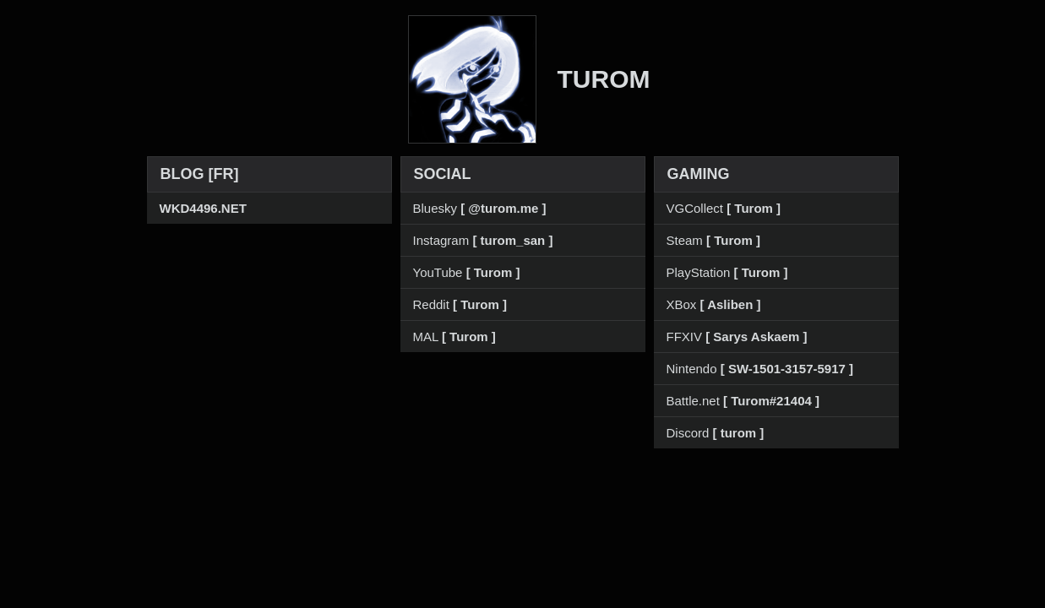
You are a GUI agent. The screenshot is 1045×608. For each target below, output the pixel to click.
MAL (454, 336)
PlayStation (727, 272)
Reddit (460, 304)
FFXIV (737, 336)
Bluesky (480, 208)
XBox (714, 304)
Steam (713, 240)
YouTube (466, 272)
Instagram (483, 240)
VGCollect (724, 208)
